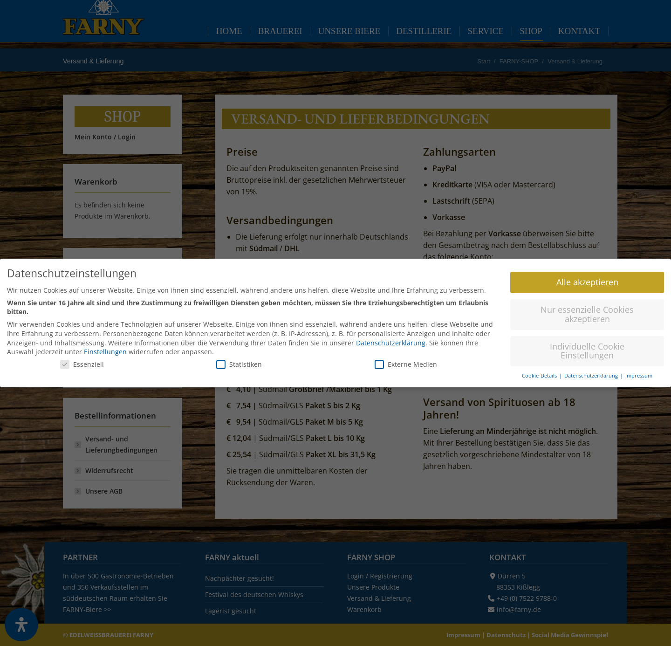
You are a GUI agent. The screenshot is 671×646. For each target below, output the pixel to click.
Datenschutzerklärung (390, 339)
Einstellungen (105, 348)
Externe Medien (406, 360)
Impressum (638, 372)
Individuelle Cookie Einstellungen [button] (587, 347)
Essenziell (82, 360)
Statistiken (239, 360)
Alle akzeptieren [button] (587, 278)
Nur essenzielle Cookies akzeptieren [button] (587, 310)
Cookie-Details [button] (540, 372)
